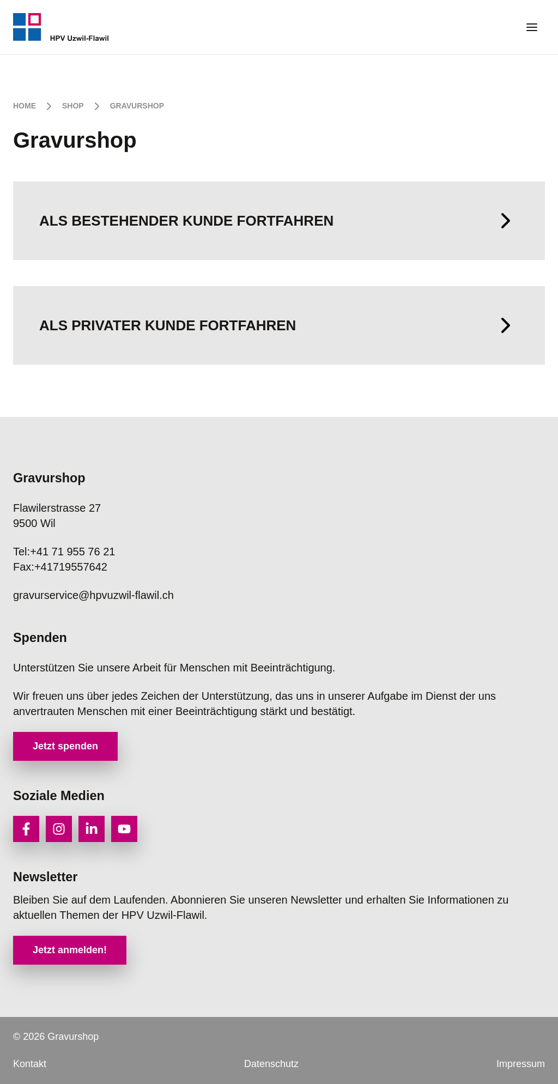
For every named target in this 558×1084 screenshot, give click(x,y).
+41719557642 (60, 567)
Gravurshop (137, 105)
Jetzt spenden (65, 746)
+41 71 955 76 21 (64, 552)
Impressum (520, 1063)
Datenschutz (271, 1063)
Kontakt (29, 1063)
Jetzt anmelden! (70, 949)
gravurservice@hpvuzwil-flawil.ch (93, 595)
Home (24, 105)
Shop (73, 105)
